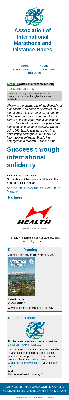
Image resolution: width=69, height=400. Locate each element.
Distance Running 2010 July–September (29, 93)
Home (25, 66)
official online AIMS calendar (24, 344)
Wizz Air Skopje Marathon (36, 84)
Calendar (21, 69)
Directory (48, 69)
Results (34, 73)
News (44, 66)
